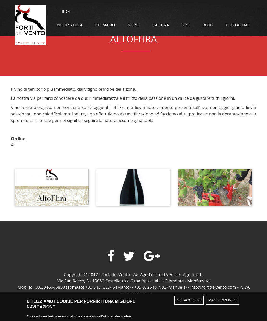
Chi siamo (105, 24)
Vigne (133, 24)
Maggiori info (222, 303)
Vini (186, 24)
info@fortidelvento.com (213, 287)
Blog (208, 24)
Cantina (161, 24)
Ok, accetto (189, 303)
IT (63, 11)
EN (68, 11)
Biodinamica (69, 24)
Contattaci (238, 24)
